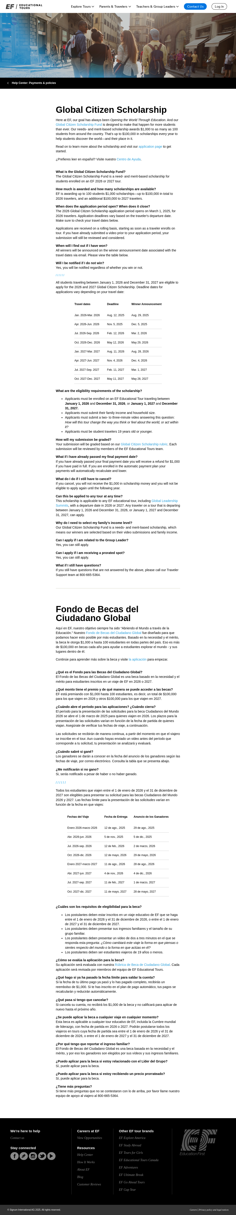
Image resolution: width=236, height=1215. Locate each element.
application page (150, 146)
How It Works (86, 1162)
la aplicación (138, 659)
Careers (193, 1210)
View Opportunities (89, 1138)
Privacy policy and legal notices (214, 1210)
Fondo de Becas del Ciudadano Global (114, 633)
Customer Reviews (89, 1184)
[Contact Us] (195, 6)
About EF (83, 1169)
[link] (24, 6)
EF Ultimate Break (131, 1175)
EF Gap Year (127, 1189)
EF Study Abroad (130, 1145)
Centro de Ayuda (129, 159)
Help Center (85, 1155)
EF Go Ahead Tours (132, 1182)
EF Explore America (132, 1138)
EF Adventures (128, 1167)
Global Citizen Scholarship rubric (144, 444)
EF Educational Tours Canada (139, 1160)
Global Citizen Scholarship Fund (79, 124)
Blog (80, 1177)
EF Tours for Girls (131, 1152)
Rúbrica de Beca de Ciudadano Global (142, 965)
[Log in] (219, 6)
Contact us (17, 1138)
